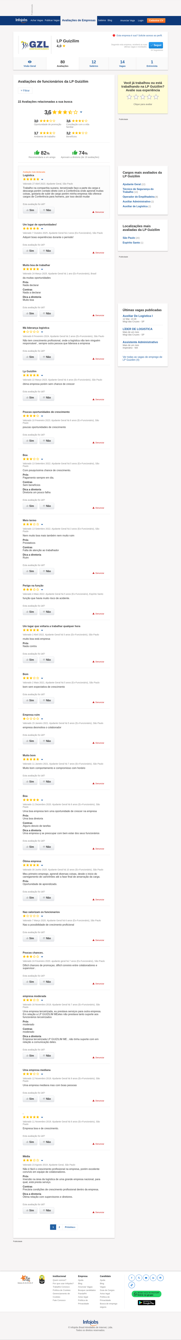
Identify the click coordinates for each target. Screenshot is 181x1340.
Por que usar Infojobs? (63, 1283)
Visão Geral (30, 63)
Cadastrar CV (156, 20)
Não (47, 210)
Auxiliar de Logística (135, 206)
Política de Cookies (61, 1290)
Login (140, 20)
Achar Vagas (37, 20)
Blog (110, 20)
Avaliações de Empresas (79, 20)
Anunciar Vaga (127, 20)
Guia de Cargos (107, 1290)
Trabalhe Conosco (61, 1287)
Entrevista (151, 63)
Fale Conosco (59, 1300)
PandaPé (82, 1293)
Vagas (122, 63)
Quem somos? (59, 1280)
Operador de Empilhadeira (139, 196)
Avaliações (63, 63)
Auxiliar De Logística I (138, 316)
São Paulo (129, 237)
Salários (102, 20)
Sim (30, 210)
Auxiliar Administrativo (137, 201)
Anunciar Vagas (85, 1287)
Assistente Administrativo (140, 342)
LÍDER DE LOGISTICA (137, 329)
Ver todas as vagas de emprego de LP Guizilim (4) (142, 358)
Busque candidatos (87, 1290)
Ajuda (80, 1280)
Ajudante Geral (132, 184)
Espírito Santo (131, 242)
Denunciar (98, 212)
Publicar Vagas (52, 20)
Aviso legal (83, 1297)
